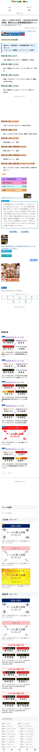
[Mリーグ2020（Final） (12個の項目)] (10, 664)
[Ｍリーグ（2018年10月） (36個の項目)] (29, 711)
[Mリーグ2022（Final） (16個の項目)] (29, 656)
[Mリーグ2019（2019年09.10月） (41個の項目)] (28, 698)
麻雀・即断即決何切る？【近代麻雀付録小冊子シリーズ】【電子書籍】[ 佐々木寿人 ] (18, 246)
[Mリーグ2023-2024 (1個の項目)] (9, 672)
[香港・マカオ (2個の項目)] (11, 713)
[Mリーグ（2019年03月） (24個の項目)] (10, 705)
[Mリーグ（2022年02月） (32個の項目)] (10, 659)
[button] (36, 433)
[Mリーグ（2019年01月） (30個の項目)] (10, 708)
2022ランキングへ (6, 251)
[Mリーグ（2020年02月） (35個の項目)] (10, 685)
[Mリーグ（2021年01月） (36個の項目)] (30, 679)
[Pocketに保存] (13, 301)
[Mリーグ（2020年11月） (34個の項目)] (29, 687)
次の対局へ (25, 232)
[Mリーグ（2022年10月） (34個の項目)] (27, 690)
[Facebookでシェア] (19, 297)
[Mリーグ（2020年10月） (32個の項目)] (10, 695)
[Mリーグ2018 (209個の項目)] (6, 679)
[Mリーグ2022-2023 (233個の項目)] (9, 646)
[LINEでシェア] (26, 301)
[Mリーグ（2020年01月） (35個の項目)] (29, 682)
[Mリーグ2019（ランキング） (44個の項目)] (10, 698)
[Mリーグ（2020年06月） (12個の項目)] (10, 661)
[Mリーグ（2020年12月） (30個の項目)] (28, 646)
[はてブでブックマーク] (32, 297)
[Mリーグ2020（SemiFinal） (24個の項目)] (10, 653)
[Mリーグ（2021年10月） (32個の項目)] (10, 682)
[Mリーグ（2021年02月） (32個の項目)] (29, 695)
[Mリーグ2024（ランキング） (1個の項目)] (10, 674)
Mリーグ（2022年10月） (17, 290)
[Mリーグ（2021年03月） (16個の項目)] (27, 643)
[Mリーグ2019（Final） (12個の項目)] (29, 661)
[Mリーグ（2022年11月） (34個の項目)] (10, 692)
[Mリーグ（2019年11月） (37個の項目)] (29, 677)
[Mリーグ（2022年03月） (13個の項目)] (29, 659)
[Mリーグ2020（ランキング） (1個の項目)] (10, 666)
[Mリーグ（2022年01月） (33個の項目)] (29, 692)
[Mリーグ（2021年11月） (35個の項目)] (10, 687)
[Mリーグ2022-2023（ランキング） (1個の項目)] (12, 669)
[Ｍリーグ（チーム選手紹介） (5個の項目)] (11, 700)
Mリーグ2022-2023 (6, 290)
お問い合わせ (19, 747)
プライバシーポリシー (32, 747)
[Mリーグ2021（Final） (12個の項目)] (29, 664)
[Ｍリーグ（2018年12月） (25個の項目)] (29, 708)
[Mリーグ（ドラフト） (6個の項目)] (29, 700)
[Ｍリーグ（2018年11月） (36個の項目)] (10, 711)
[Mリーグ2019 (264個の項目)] (9, 643)
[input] (19, 432)
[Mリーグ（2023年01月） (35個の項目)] (10, 677)
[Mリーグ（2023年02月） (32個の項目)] (28, 672)
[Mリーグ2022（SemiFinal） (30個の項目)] (10, 648)
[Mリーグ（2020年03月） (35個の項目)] (29, 685)
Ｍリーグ (4, 287)
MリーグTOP (34, 260)
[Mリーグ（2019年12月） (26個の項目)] (10, 651)
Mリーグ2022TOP (6, 255)
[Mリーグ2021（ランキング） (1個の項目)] (29, 666)
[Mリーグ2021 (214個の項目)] (17, 679)
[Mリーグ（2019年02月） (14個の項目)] (29, 705)
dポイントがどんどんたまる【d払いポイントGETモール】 (18, 31)
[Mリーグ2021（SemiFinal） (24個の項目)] (29, 653)
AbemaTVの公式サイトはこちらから (12, 197)
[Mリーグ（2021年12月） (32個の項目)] (29, 674)
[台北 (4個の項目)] (30, 713)
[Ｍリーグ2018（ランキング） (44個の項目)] (11, 703)
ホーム (7, 747)
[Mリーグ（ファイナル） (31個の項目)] (29, 703)
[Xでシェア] (7, 297)
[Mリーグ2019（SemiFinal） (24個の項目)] (28, 651)
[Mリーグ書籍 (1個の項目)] (31, 669)
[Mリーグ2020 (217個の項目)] (9, 690)
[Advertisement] (19, 108)
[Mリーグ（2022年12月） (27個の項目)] (29, 648)
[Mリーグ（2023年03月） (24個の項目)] (10, 656)
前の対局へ (14, 232)
